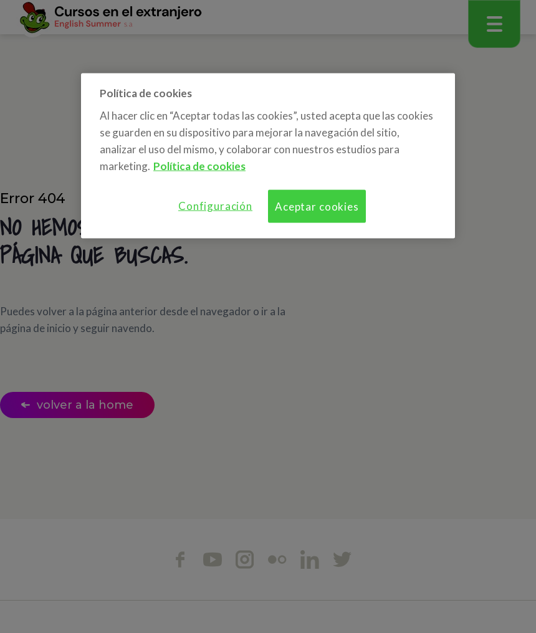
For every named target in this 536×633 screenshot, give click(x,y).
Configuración (215, 205)
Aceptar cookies (317, 206)
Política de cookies (199, 166)
